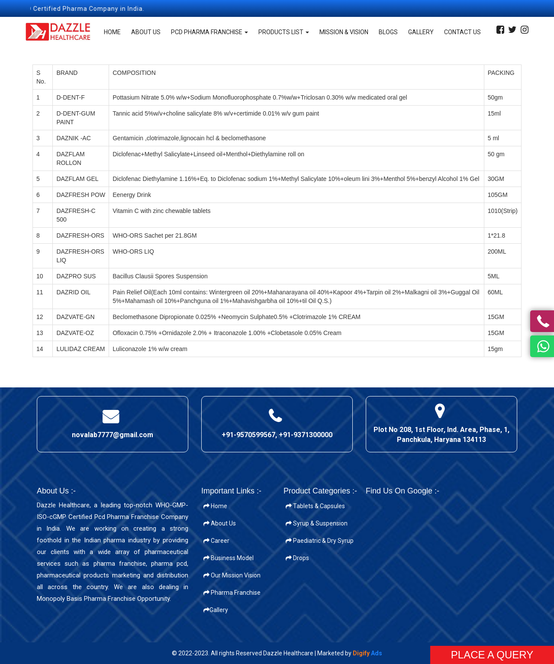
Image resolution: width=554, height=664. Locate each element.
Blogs (388, 32)
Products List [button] (283, 32)
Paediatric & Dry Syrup (320, 540)
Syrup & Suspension (317, 523)
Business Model (228, 557)
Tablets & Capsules (315, 506)
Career (216, 540)
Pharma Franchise (232, 592)
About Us (146, 32)
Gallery (421, 32)
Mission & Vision (343, 32)
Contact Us (462, 32)
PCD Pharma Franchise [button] (209, 32)
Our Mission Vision (232, 575)
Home (112, 32)
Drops (297, 557)
